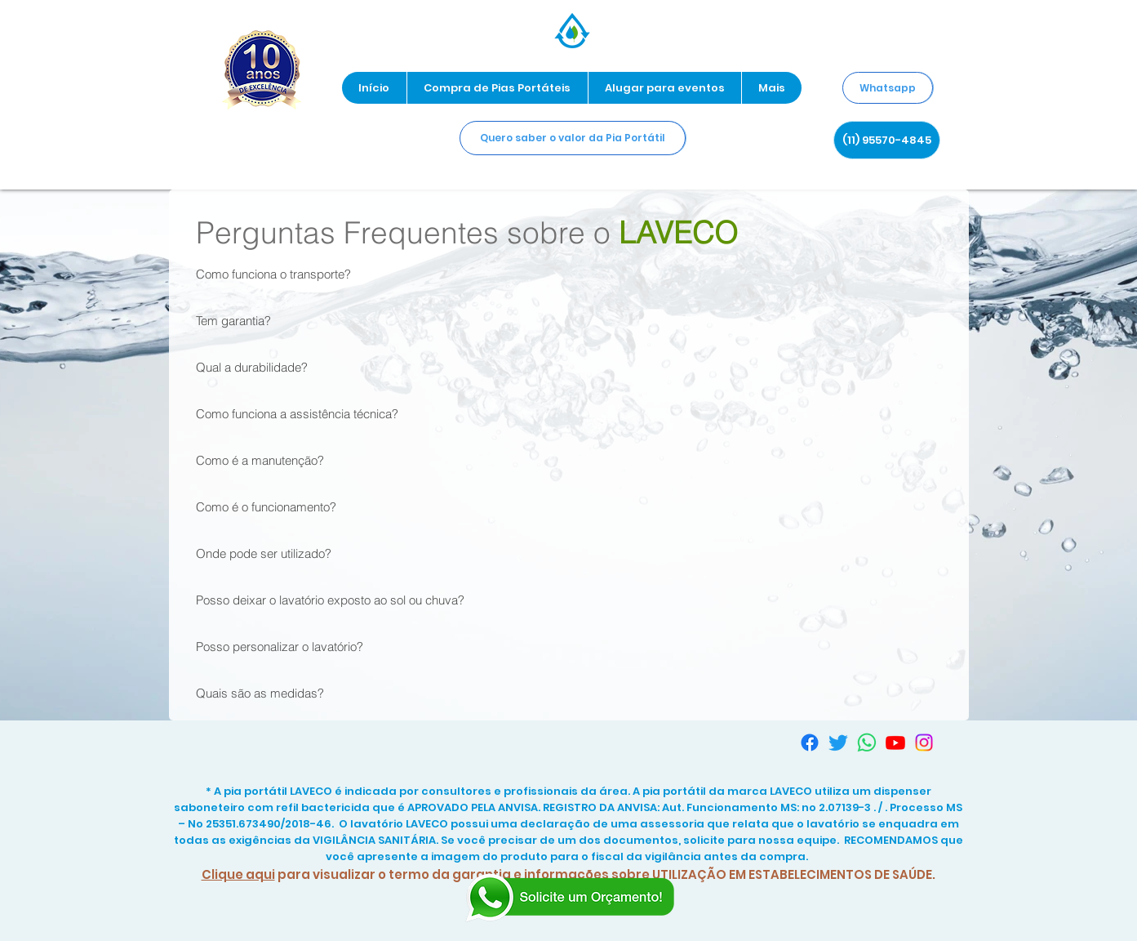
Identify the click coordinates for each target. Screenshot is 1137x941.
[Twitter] (838, 742)
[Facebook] (809, 742)
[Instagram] (924, 742)
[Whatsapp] (887, 88)
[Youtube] (895, 742)
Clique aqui (238, 874)
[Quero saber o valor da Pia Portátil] (573, 138)
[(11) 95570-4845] (886, 140)
